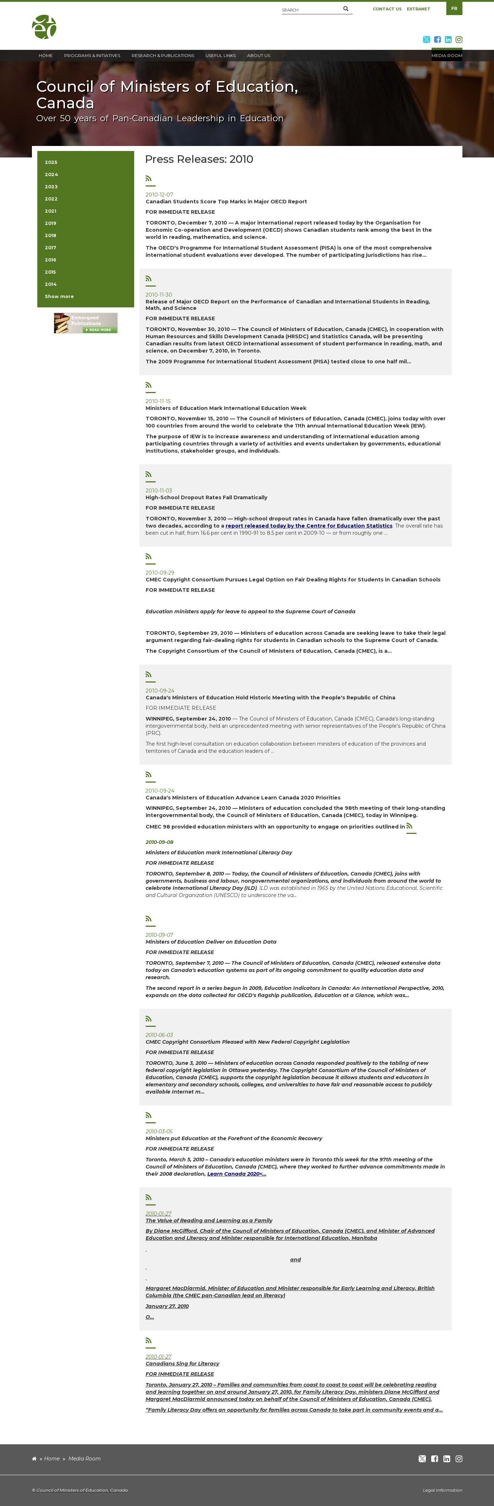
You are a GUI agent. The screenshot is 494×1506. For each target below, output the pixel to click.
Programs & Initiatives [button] (92, 55)
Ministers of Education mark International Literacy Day (219, 852)
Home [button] (46, 55)
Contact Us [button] (387, 8)
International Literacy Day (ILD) (215, 888)
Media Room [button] (447, 55)
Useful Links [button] (221, 55)
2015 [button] (50, 272)
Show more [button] (59, 296)
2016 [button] (50, 260)
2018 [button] (50, 235)
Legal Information (442, 1490)
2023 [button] (51, 186)
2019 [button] (50, 223)
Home (52, 1458)
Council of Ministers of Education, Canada (82, 1490)
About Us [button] (258, 55)
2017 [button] (50, 247)
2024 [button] (51, 174)
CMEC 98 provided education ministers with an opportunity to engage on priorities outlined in (276, 826)
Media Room (85, 1458)
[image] (85, 323)
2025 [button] (51, 162)
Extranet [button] (419, 8)
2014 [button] (51, 284)
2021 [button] (50, 211)
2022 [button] (51, 199)
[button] (346, 9)
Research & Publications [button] (163, 55)
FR (454, 8)
